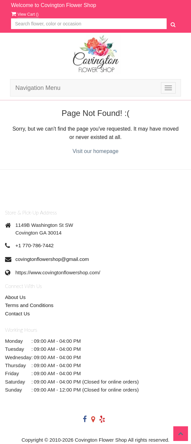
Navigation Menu (37, 88)
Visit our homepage (95, 151)
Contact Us (17, 313)
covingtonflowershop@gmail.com (52, 259)
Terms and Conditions (29, 305)
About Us (15, 297)
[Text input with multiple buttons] (89, 23)
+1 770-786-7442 (34, 245)
